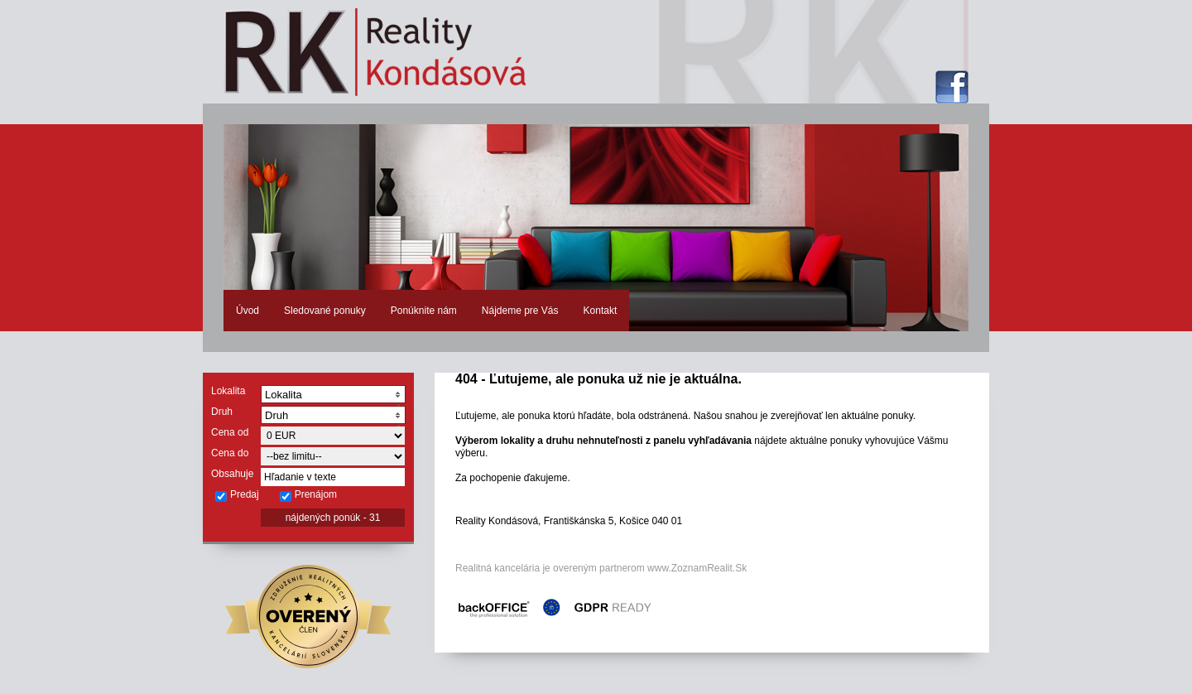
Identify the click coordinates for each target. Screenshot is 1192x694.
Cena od (229, 432)
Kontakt (601, 310)
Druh (222, 411)
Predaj (236, 495)
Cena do (229, 453)
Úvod (247, 310)
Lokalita (228, 391)
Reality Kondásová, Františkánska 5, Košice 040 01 (568, 521)
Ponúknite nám (424, 310)
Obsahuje (232, 474)
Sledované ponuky (325, 310)
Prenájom (308, 495)
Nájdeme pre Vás (520, 310)
